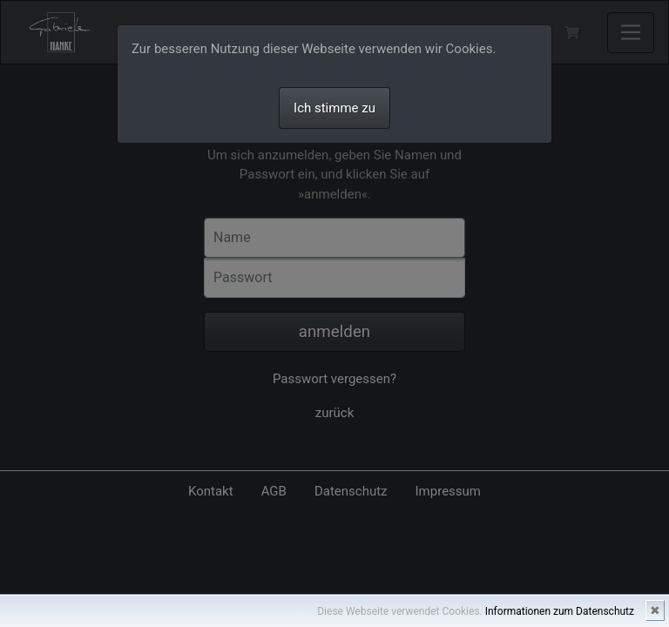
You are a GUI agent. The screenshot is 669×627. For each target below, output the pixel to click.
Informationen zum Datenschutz (559, 611)
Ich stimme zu (334, 108)
